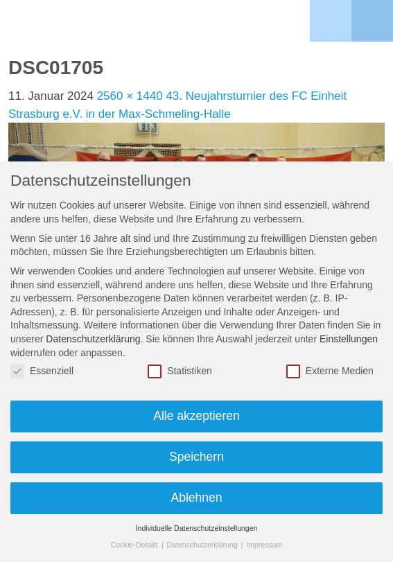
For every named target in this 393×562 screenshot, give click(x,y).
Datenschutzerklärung (93, 338)
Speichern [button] (196, 457)
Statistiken (180, 371)
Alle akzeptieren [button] (196, 416)
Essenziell (41, 371)
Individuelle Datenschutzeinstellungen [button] (197, 528)
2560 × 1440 (130, 96)
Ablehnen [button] (196, 497)
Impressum (264, 545)
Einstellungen (349, 338)
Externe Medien (330, 371)
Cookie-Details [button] (135, 545)
